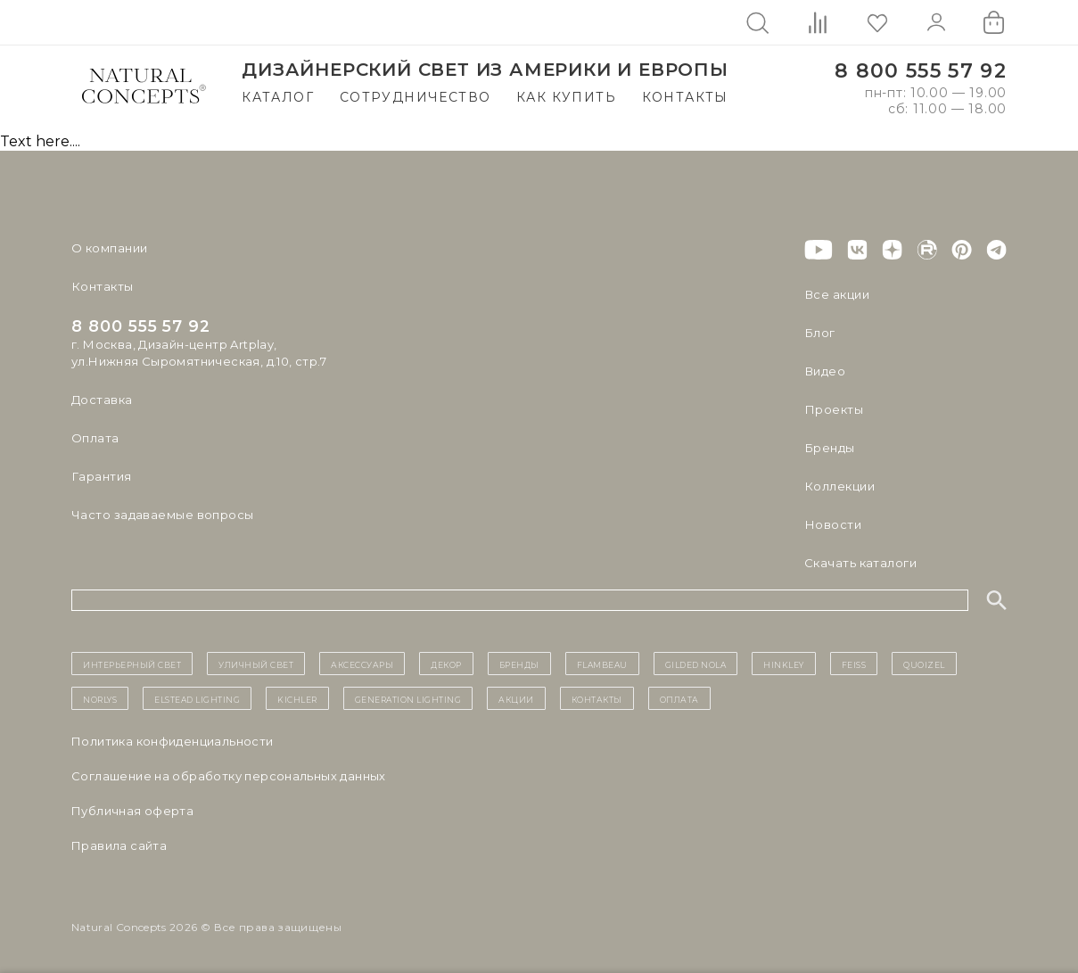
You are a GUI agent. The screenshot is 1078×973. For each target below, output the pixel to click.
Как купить (566, 97)
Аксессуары (362, 663)
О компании (109, 248)
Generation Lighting (408, 698)
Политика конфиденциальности (172, 741)
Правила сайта (119, 845)
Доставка (101, 399)
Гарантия (100, 476)
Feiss (854, 663)
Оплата (95, 438)
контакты (597, 698)
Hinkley (783, 663)
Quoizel (924, 663)
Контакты (685, 97)
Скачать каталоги (860, 563)
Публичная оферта (132, 811)
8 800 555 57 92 (921, 71)
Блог (819, 333)
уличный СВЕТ (255, 663)
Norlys (100, 698)
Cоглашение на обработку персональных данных (228, 776)
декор (446, 663)
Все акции (836, 294)
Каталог (278, 97)
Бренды (828, 448)
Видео (824, 371)
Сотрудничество (415, 97)
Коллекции (839, 486)
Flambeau (602, 663)
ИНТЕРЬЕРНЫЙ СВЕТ (132, 663)
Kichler (297, 698)
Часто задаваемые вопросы (161, 514)
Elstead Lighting (197, 698)
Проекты (833, 409)
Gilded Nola (696, 663)
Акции (516, 698)
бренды (519, 663)
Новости (832, 524)
